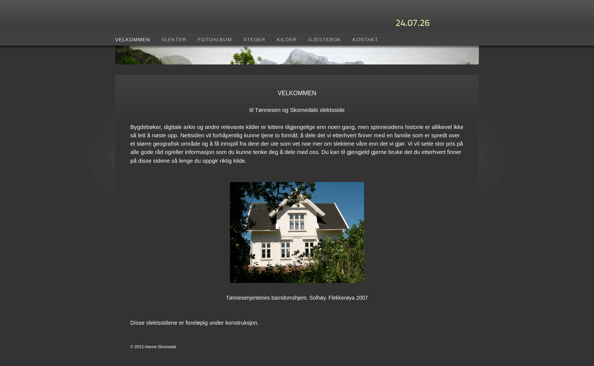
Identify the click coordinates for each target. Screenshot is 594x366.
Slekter (173, 39)
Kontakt (365, 39)
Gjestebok (324, 39)
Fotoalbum (215, 39)
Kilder (287, 39)
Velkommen (132, 39)
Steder (254, 39)
